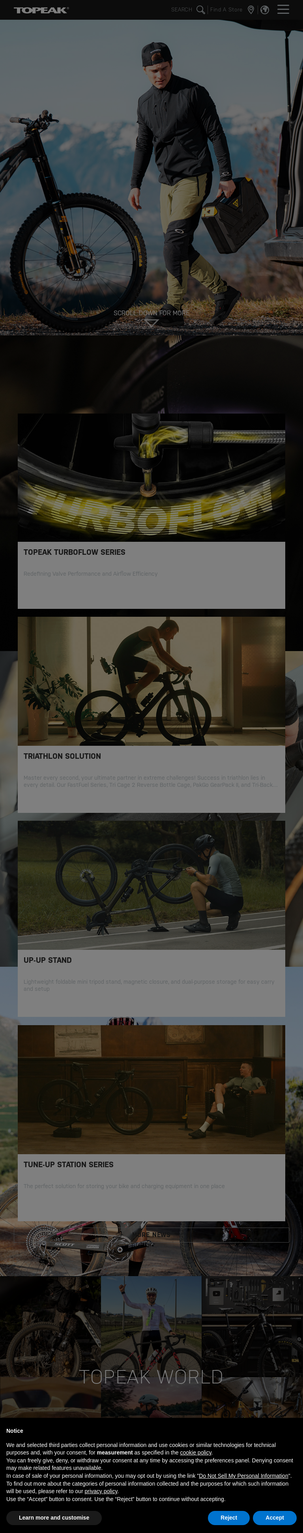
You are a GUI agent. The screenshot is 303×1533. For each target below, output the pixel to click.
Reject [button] (229, 1517)
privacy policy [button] (100, 1491)
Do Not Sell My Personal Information (243, 1476)
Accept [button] (275, 1517)
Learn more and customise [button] (54, 1517)
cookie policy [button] (195, 1452)
